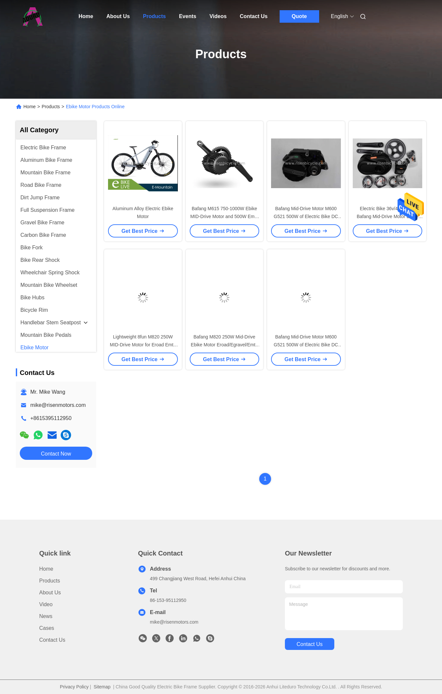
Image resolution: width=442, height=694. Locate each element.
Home (86, 16)
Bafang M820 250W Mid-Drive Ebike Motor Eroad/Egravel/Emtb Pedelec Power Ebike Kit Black (224, 344)
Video (46, 604)
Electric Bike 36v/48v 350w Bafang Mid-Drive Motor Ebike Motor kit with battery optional (387, 216)
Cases (46, 628)
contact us (309, 644)
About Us (118, 16)
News (45, 616)
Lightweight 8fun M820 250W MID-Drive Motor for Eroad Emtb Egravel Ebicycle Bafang (143, 344)
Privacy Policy (74, 686)
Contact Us (253, 16)
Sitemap (102, 686)
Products (154, 16)
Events (187, 16)
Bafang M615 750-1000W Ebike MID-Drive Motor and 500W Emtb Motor (224, 216)
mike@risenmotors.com (58, 405)
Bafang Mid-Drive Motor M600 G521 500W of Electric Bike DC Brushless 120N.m (306, 216)
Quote (299, 16)
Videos (218, 16)
